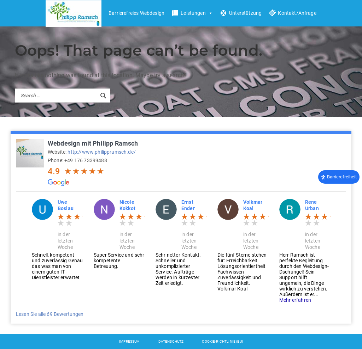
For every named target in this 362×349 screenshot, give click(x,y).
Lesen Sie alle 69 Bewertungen (50, 314)
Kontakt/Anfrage (297, 13)
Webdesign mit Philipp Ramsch (93, 143)
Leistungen (197, 13)
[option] (57, 239)
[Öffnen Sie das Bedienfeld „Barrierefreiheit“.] (339, 177)
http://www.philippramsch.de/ (101, 152)
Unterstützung (245, 13)
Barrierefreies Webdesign (136, 13)
